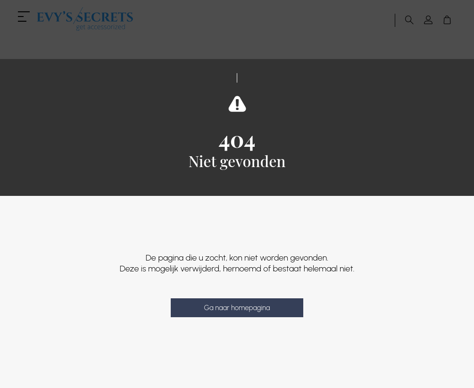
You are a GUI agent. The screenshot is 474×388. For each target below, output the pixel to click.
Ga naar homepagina (237, 308)
